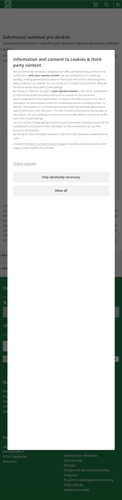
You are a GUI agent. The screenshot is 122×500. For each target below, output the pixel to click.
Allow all (61, 191)
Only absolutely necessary (61, 177)
